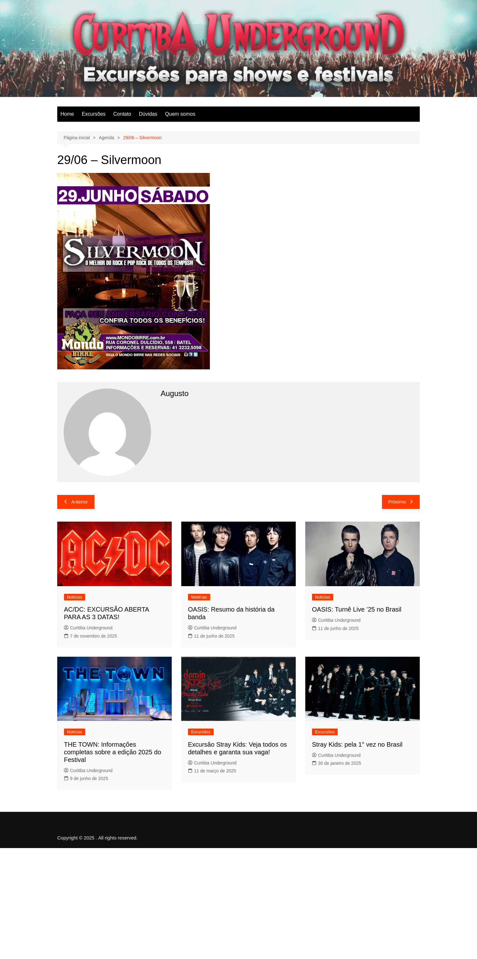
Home (67, 114)
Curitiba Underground (88, 627)
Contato (122, 114)
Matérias (199, 597)
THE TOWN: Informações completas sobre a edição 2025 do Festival (112, 752)
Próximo (400, 501)
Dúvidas (148, 114)
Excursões (94, 114)
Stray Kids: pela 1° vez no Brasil (357, 744)
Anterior (76, 501)
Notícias (74, 597)
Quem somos (180, 114)
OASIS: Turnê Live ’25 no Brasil (356, 609)
